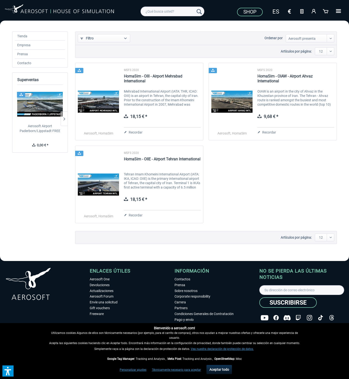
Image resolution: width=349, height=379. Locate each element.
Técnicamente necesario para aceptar (176, 369)
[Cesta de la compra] (326, 11)
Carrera (180, 302)
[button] (8, 371)
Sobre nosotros (186, 291)
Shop (249, 12)
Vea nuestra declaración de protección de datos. (222, 349)
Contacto (24, 63)
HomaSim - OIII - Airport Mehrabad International (153, 78)
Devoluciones (100, 285)
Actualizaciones (101, 291)
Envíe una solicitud (104, 302)
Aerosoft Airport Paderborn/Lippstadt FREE (40, 128)
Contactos (182, 279)
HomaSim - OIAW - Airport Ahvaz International (285, 78)
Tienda (22, 36)
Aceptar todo (219, 369)
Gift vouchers (100, 308)
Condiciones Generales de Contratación (204, 314)
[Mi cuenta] (314, 11)
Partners (181, 308)
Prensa (22, 54)
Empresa (24, 45)
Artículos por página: (296, 51)
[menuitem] (172, 11)
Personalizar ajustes (133, 369)
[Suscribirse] (288, 302)
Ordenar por (273, 38)
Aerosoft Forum (101, 296)
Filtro (87, 38)
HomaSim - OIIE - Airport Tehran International (162, 159)
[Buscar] (199, 11)
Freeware (97, 314)
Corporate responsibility (192, 296)
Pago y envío (184, 320)
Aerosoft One (100, 279)
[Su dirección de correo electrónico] (301, 290)
